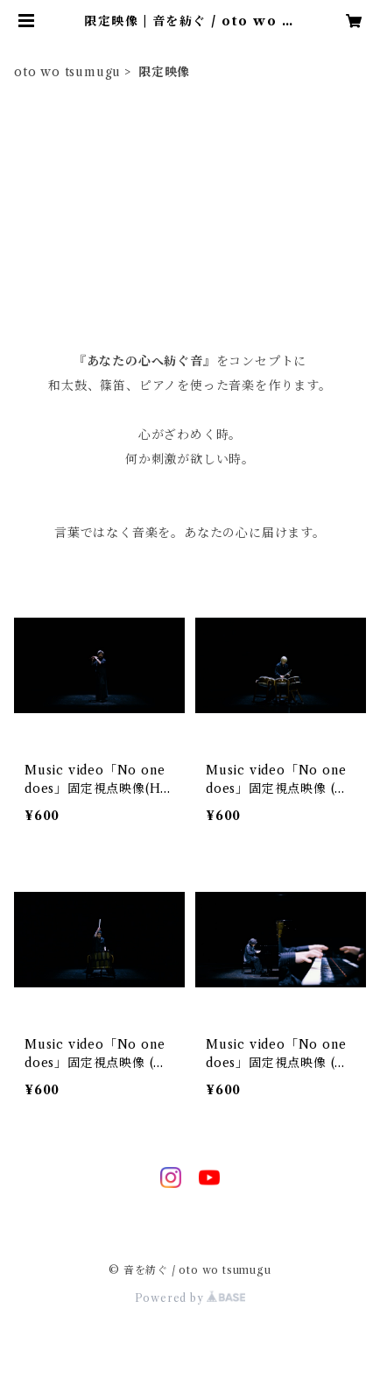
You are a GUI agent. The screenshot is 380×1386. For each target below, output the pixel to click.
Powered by (190, 1298)
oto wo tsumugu (67, 72)
